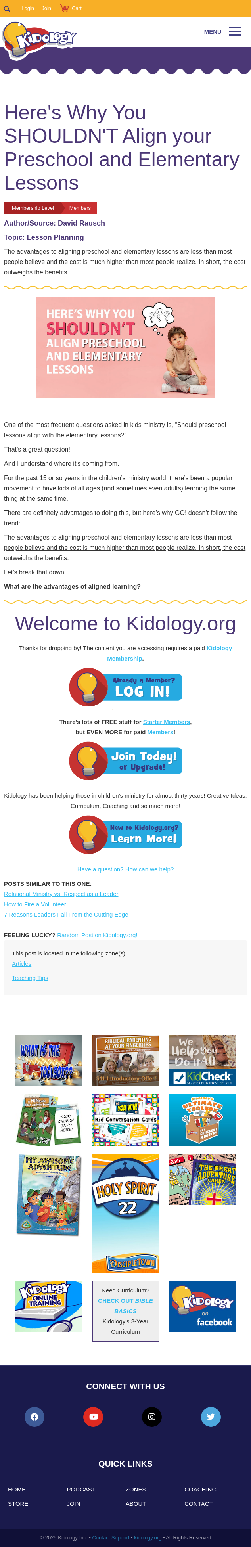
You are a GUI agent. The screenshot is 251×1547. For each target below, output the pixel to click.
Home (17, 1489)
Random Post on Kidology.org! (97, 935)
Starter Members (166, 721)
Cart (77, 8)
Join (46, 8)
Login (27, 8)
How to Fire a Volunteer (35, 904)
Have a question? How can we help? (125, 869)
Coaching (200, 1489)
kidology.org (147, 1538)
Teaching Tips (30, 978)
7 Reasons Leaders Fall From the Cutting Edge (66, 914)
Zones (136, 1489)
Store (18, 1503)
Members (160, 732)
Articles (21, 963)
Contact (198, 1503)
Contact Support (110, 1538)
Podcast (81, 1489)
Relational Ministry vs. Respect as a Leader (61, 893)
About (136, 1503)
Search (10, 8)
